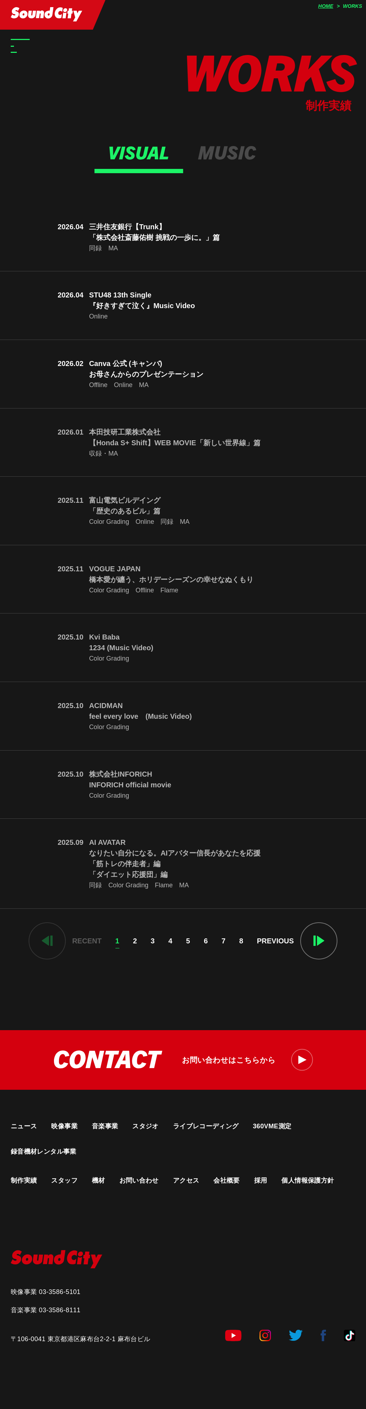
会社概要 (226, 1180)
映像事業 (64, 1126)
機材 (98, 1180)
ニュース (24, 1126)
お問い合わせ (139, 1180)
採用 (260, 1180)
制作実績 (24, 1180)
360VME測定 (272, 1126)
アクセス (186, 1180)
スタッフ (64, 1180)
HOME (325, 6)
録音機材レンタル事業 (43, 1151)
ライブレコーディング (206, 1126)
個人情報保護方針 (307, 1180)
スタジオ (145, 1126)
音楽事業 (105, 1126)
